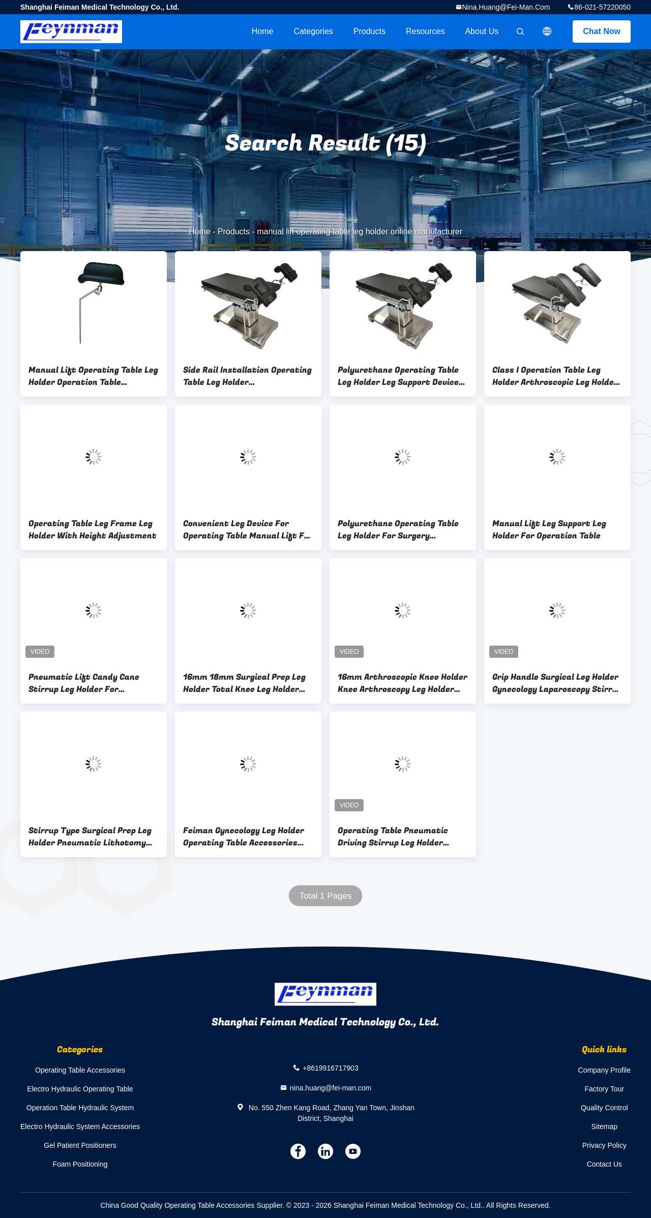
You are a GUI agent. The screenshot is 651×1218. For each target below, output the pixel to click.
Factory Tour (604, 1089)
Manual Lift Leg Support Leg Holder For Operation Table (549, 529)
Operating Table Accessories (80, 1070)
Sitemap (604, 1126)
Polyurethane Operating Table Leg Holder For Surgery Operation (398, 529)
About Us (481, 31)
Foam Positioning (79, 1164)
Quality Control (604, 1108)
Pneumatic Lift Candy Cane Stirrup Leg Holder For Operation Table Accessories (85, 683)
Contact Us (604, 1164)
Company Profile (604, 1070)
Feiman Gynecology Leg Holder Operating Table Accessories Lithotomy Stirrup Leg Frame (243, 837)
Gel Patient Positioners (80, 1145)
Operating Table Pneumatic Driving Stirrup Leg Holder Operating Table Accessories (395, 837)
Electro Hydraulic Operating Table (80, 1089)
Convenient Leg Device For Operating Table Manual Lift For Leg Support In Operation (248, 529)
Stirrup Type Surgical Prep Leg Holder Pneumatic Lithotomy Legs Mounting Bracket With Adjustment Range (90, 837)
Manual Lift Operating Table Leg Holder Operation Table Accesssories (93, 376)
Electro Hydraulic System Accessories (80, 1126)
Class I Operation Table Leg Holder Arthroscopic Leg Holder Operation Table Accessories (555, 376)
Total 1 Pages (325, 896)
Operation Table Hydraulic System (80, 1108)
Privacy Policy (604, 1145)
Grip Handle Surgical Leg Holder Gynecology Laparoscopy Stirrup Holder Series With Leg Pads (557, 683)
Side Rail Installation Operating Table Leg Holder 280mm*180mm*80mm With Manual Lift (247, 376)
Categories (313, 31)
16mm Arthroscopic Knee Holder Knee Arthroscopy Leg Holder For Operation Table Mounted (402, 683)
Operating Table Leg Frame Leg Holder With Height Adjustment (92, 529)
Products (369, 31)
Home (263, 31)
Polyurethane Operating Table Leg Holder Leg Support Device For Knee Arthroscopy (398, 376)
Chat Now (601, 31)
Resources (425, 31)
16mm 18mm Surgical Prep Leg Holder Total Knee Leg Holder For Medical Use (244, 683)
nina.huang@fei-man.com (506, 7)
